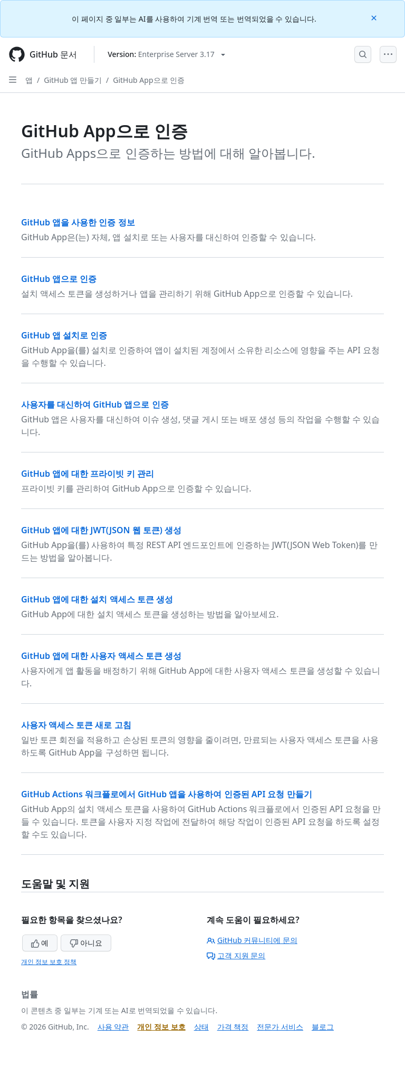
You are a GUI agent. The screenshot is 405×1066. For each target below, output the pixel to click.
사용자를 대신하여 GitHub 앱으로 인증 (95, 404)
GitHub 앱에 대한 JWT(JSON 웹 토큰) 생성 (101, 530)
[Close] (375, 17)
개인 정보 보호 (161, 1027)
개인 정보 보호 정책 (48, 961)
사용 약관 (113, 1027)
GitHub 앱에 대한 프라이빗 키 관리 (87, 473)
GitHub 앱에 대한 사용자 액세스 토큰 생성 (101, 656)
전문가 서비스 (280, 1027)
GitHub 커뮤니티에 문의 (252, 940)
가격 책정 (233, 1027)
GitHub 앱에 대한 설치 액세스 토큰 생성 (97, 599)
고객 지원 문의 (236, 955)
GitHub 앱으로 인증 (59, 279)
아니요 (86, 943)
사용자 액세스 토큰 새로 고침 (76, 725)
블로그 (323, 1027)
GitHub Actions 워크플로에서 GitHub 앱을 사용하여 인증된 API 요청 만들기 (166, 794)
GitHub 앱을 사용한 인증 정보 (78, 222)
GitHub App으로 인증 (149, 80)
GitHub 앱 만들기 (73, 80)
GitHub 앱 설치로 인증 (64, 335)
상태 (201, 1027)
